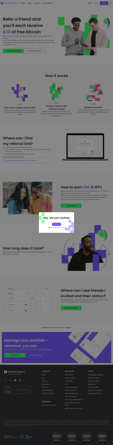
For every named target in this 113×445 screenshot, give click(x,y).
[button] (56, 227)
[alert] (56, 222)
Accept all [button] (56, 224)
